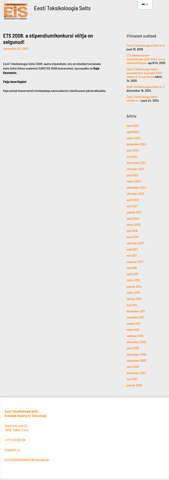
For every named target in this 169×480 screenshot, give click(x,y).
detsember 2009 (137, 344)
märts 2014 (133, 282)
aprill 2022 (133, 203)
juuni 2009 (133, 350)
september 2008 (137, 362)
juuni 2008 (133, 368)
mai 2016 (132, 270)
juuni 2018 (133, 239)
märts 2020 (134, 227)
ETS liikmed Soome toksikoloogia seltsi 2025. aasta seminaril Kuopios (143, 59)
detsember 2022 (137, 190)
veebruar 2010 (135, 338)
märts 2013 (133, 295)
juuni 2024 (133, 153)
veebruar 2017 (135, 264)
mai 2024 (132, 160)
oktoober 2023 (136, 172)
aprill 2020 (133, 221)
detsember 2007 (137, 374)
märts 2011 (133, 331)
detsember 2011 (136, 313)
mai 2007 (132, 380)
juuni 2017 (133, 252)
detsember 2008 (137, 356)
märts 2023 (134, 184)
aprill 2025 (133, 135)
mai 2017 (132, 258)
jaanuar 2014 (134, 288)
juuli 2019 (132, 233)
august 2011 (134, 325)
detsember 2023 (137, 166)
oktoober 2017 (135, 245)
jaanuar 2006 (135, 387)
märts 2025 (134, 141)
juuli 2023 (133, 178)
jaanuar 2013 (134, 301)
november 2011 (136, 319)
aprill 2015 (133, 276)
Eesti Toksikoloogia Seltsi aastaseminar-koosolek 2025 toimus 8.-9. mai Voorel (145, 76)
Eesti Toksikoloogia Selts (67, 7)
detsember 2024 (137, 147)
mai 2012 (132, 307)
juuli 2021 (132, 209)
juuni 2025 (133, 129)
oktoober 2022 (136, 196)
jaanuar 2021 (134, 215)
